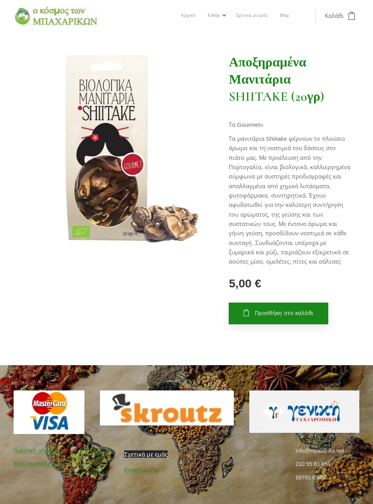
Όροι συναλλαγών (37, 464)
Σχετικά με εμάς (146, 454)
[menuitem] (249, 16)
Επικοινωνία (141, 470)
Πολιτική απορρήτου (40, 451)
